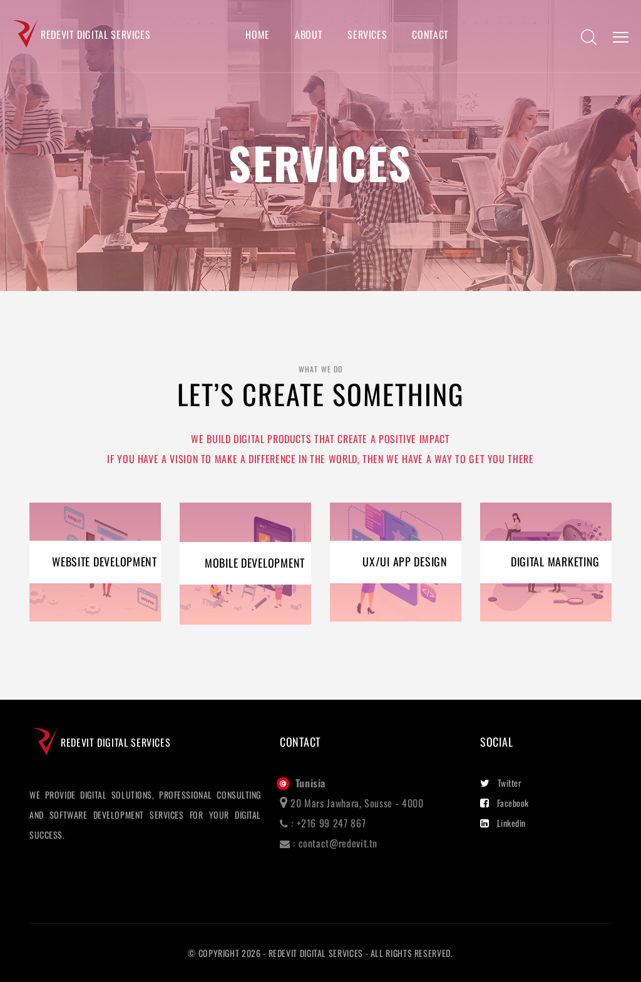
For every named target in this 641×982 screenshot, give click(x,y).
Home (257, 35)
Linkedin (503, 822)
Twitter (500, 782)
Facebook (504, 802)
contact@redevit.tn (338, 843)
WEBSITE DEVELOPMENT (104, 561)
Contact (430, 35)
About (308, 35)
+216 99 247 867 (331, 823)
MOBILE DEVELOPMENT (255, 563)
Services (367, 35)
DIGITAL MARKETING (555, 561)
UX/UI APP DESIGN (405, 561)
